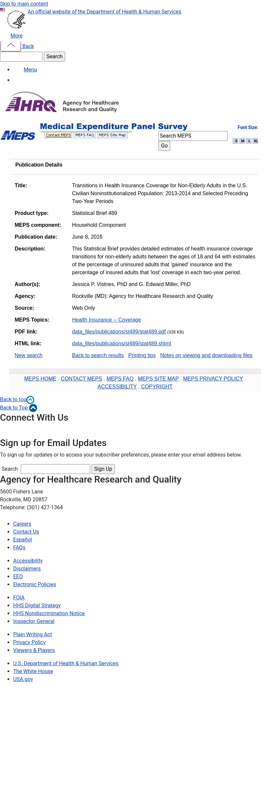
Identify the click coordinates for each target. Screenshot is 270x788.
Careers (22, 524)
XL (256, 141)
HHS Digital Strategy (37, 605)
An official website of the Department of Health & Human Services (104, 12)
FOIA (19, 597)
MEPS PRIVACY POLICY (213, 378)
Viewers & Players (34, 650)
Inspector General (33, 621)
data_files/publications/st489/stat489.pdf (119, 331)
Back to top (17, 399)
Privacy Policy (29, 642)
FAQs (19, 547)
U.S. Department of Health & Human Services (66, 663)
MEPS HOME (40, 378)
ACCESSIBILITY (117, 386)
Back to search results (98, 355)
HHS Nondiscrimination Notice (49, 613)
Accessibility (28, 561)
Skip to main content (24, 4)
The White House (33, 671)
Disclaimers (27, 568)
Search (10, 469)
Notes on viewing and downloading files (206, 355)
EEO (18, 576)
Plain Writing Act (32, 634)
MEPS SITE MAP (158, 378)
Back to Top (18, 408)
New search (28, 355)
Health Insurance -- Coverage (106, 320)
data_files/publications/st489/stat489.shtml (121, 343)
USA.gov (23, 679)
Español (22, 540)
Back (17, 46)
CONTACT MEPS (81, 378)
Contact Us (26, 532)
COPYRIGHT (157, 386)
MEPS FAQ (120, 378)
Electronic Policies (34, 584)
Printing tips (142, 355)
